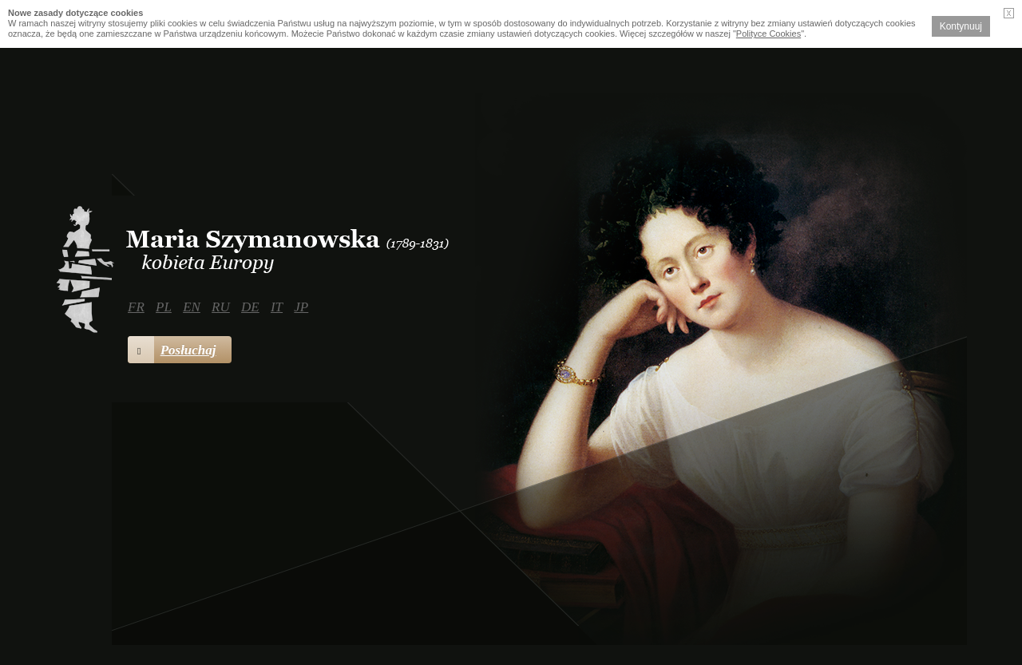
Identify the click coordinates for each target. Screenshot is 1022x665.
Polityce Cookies (768, 33)
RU (221, 307)
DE (250, 307)
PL (164, 307)
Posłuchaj (172, 349)
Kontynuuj (961, 26)
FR (136, 307)
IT (277, 307)
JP (301, 307)
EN (191, 307)
